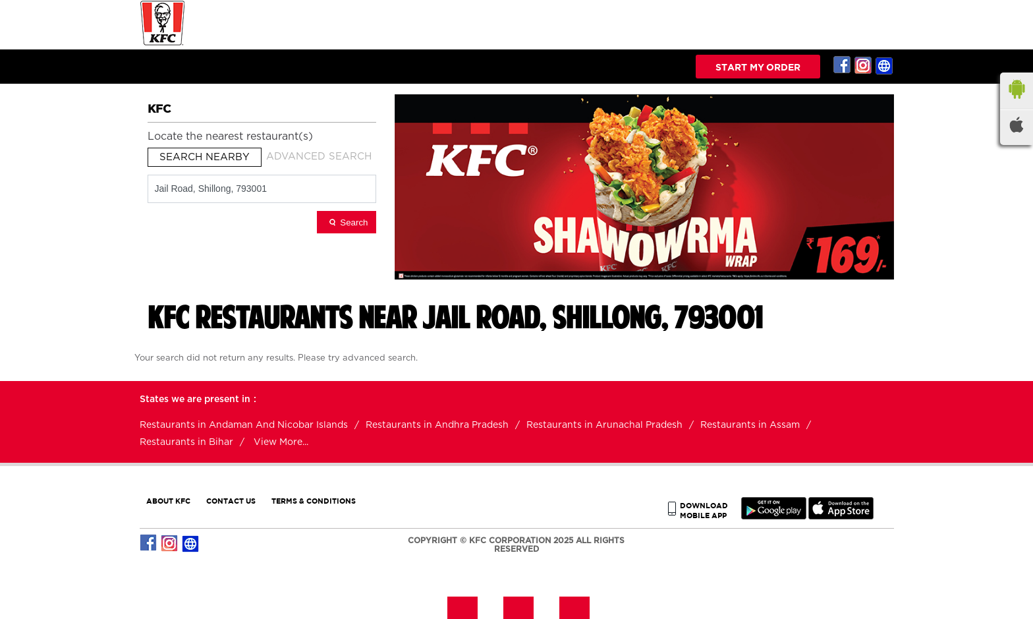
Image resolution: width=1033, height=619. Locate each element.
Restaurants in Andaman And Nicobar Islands (244, 425)
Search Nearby (204, 157)
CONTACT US (231, 500)
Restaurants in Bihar (186, 442)
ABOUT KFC (168, 500)
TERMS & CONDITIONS (313, 500)
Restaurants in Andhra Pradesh (437, 425)
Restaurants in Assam (750, 425)
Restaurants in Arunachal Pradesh (604, 425)
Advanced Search (319, 157)
